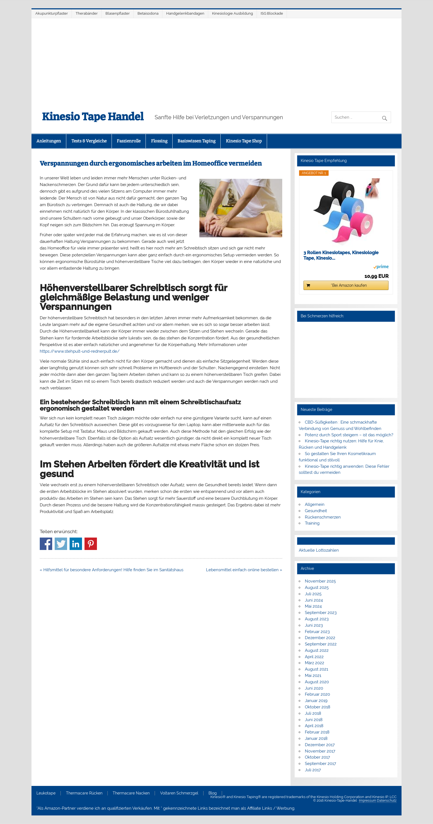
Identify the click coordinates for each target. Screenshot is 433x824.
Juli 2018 (313, 713)
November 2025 (320, 581)
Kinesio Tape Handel (93, 116)
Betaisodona (148, 13)
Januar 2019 (316, 700)
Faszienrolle (129, 141)
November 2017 (320, 751)
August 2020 (317, 681)
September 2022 (321, 644)
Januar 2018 (316, 738)
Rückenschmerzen (323, 517)
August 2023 (317, 618)
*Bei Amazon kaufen (349, 285)
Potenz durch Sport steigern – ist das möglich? (349, 434)
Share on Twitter (61, 544)
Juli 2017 (313, 769)
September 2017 (320, 763)
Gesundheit (316, 510)
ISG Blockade (272, 13)
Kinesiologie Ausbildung (232, 13)
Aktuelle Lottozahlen (319, 550)
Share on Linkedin (76, 544)
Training (312, 523)
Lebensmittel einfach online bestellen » (244, 569)
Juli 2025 (313, 593)
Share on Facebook (46, 544)
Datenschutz (387, 800)
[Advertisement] (216, 59)
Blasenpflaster (117, 13)
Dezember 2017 (320, 744)
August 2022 (317, 650)
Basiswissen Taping (196, 141)
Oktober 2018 (317, 707)
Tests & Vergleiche (89, 141)
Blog (212, 793)
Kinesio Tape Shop (244, 141)
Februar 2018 (317, 732)
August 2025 (317, 587)
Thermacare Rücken (84, 793)
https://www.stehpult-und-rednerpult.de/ (80, 351)
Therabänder (87, 13)
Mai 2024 (313, 606)
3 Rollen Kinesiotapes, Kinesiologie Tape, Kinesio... (341, 255)
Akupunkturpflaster (51, 13)
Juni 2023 (314, 625)
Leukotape (46, 793)
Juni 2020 (314, 688)
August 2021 (316, 669)
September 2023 (321, 612)
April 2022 (314, 656)
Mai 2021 (313, 675)
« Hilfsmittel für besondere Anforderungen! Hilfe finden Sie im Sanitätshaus (111, 569)
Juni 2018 (314, 719)
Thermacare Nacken (131, 793)
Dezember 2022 (320, 637)
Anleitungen (48, 141)
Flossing (159, 141)
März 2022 (314, 662)
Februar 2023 (317, 631)
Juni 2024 (314, 600)
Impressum (367, 800)
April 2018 (314, 725)
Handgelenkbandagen (185, 13)
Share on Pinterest (91, 544)
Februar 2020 (317, 694)
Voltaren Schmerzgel (179, 793)
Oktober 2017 (317, 757)
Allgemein (314, 504)
